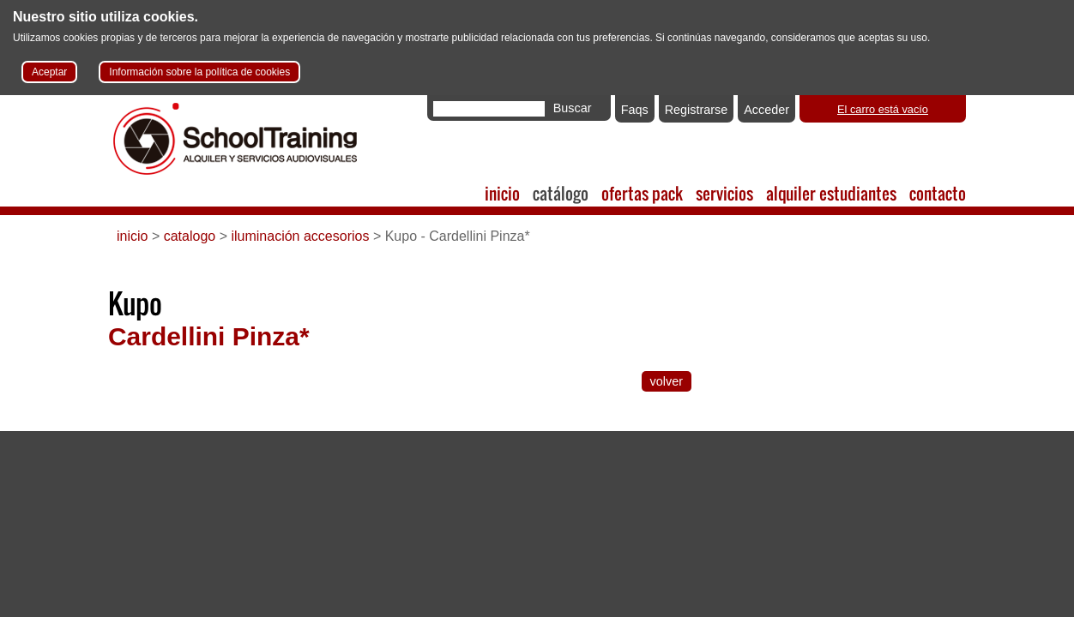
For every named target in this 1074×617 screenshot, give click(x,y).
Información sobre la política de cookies (199, 72)
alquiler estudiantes (831, 193)
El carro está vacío (882, 109)
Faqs (635, 110)
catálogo (560, 193)
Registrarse (696, 110)
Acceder (766, 110)
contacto (937, 193)
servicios (724, 193)
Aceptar (49, 72)
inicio (502, 193)
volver (666, 381)
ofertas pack (642, 193)
